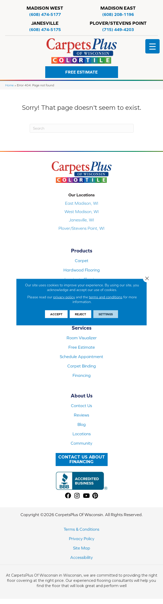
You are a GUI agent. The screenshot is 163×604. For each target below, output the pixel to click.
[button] (81, 72)
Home (9, 85)
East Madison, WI (81, 203)
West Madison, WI (81, 211)
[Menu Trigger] (152, 46)
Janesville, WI (81, 220)
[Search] (82, 128)
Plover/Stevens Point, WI (81, 228)
